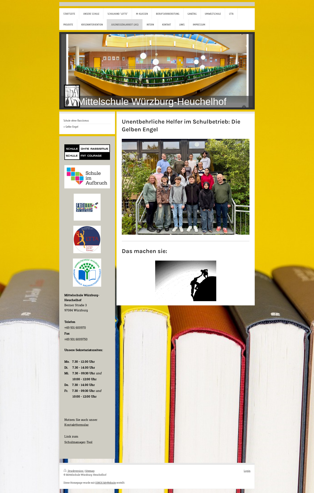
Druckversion (74, 470)
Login (247, 470)
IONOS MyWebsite (105, 482)
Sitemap (89, 470)
